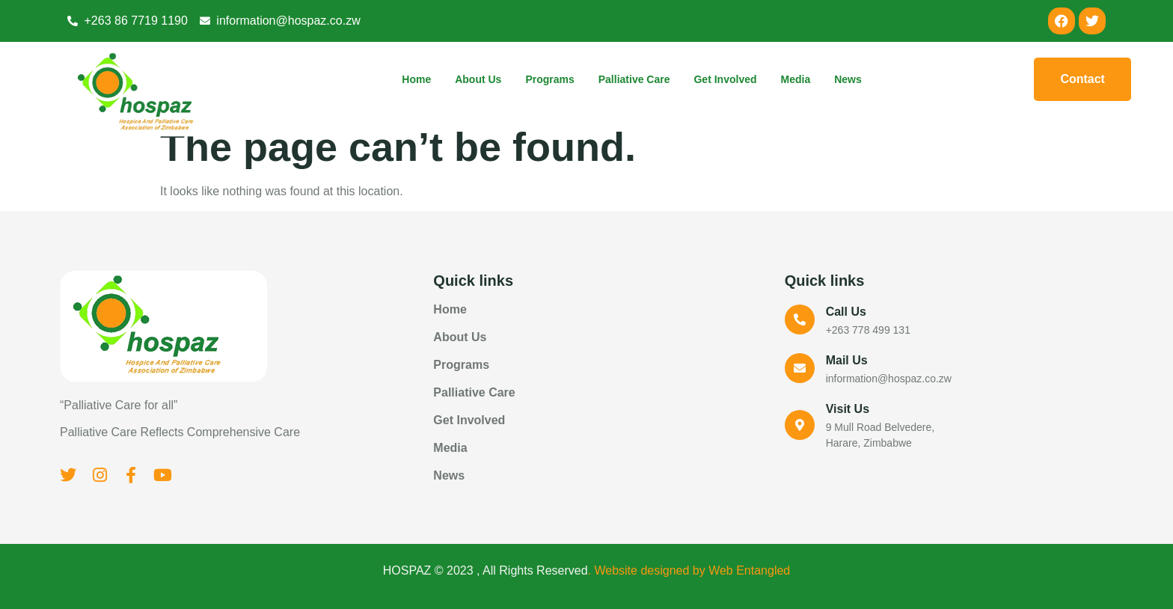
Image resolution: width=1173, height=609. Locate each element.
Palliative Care (634, 79)
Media (796, 79)
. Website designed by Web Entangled (689, 570)
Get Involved (724, 79)
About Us (478, 79)
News (848, 79)
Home (416, 79)
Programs (549, 79)
